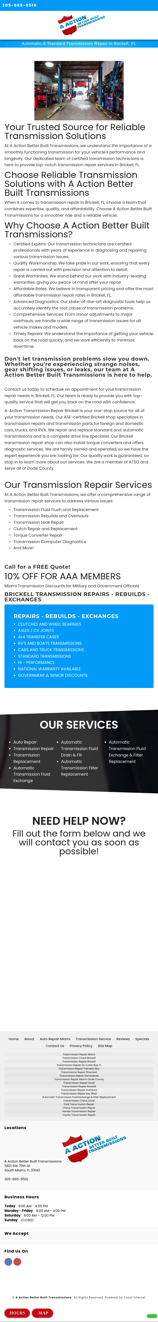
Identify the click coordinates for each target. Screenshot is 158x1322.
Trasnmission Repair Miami (79, 1054)
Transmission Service (93, 1039)
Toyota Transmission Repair (79, 1115)
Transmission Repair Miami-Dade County (79, 1079)
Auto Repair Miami (55, 1039)
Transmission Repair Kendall (79, 1086)
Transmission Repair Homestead (78, 1075)
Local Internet (135, 1298)
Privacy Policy (81, 1045)
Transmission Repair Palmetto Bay (79, 1068)
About (29, 1039)
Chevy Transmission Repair (79, 1108)
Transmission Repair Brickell (79, 1061)
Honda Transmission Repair (79, 1111)
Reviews (123, 1039)
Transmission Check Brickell (79, 1058)
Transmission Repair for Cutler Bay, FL (79, 1065)
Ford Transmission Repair (79, 1104)
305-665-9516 (19, 5)
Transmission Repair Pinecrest (79, 1072)
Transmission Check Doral (79, 1100)
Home (14, 1039)
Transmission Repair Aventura (79, 1090)
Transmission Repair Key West (79, 1093)
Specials (142, 1039)
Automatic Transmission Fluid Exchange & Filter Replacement (79, 1097)
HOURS (17, 1313)
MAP (42, 1313)
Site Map (105, 1045)
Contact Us (55, 1045)
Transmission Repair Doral (79, 1083)
